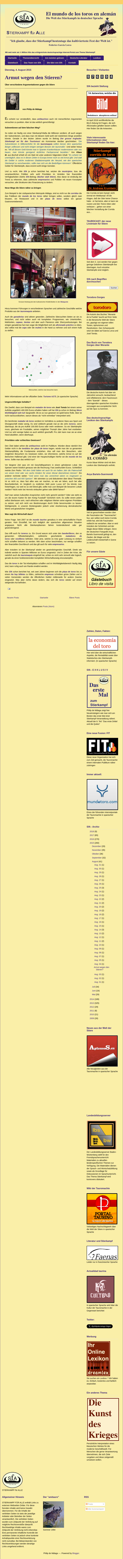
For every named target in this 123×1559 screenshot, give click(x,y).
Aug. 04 (98, 964)
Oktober (96, 854)
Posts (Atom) (48, 606)
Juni (94, 991)
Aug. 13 (98, 933)
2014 (92, 999)
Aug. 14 (98, 930)
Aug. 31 (98, 865)
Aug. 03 (98, 974)
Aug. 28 (98, 876)
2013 (92, 1003)
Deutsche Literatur (78, 58)
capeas (19, 322)
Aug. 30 (98, 868)
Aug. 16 (98, 922)
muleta (38, 328)
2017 (92, 835)
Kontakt (72, 63)
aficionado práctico (65, 325)
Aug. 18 (98, 914)
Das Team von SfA (32, 63)
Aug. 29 (98, 872)
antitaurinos (42, 119)
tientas (27, 322)
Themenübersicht (31, 58)
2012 (92, 1007)
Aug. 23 (98, 895)
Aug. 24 (98, 891)
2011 (92, 1011)
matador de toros (43, 407)
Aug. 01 (98, 982)
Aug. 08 (98, 952)
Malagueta (64, 302)
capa (24, 328)
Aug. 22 (98, 899)
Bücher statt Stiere (46, 177)
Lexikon (97, 58)
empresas (49, 574)
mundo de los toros (32, 196)
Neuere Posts (13, 598)
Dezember (96, 846)
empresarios (44, 179)
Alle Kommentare (94, 1509)
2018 (92, 831)
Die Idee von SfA (54, 63)
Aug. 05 (98, 960)
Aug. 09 (98, 949)
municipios (67, 171)
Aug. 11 (98, 941)
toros (14, 563)
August (95, 861)
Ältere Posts (74, 598)
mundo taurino (40, 520)
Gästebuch (13, 63)
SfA (25, 171)
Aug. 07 (98, 956)
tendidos (26, 448)
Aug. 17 (98, 918)
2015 (92, 843)
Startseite (12, 58)
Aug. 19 (98, 910)
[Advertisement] (102, 610)
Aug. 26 (98, 884)
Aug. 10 (98, 945)
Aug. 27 (98, 880)
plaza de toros (53, 199)
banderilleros (68, 533)
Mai (94, 994)
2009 (92, 1018)
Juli (93, 987)
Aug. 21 (98, 903)
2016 (92, 839)
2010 (92, 1014)
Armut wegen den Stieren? (33, 77)
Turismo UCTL (50, 396)
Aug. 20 (98, 907)
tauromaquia (46, 144)
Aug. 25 (98, 888)
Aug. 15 (98, 926)
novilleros (20, 539)
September (97, 858)
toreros (72, 424)
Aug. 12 (98, 937)
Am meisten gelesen (54, 58)
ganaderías (19, 317)
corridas (75, 193)
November (96, 850)
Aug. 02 (98, 978)
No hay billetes (18, 574)
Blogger (75, 1553)
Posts (89, 1504)
